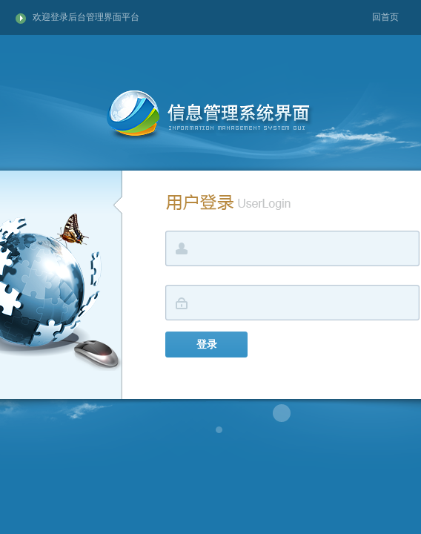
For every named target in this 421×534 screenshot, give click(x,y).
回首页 (385, 17)
